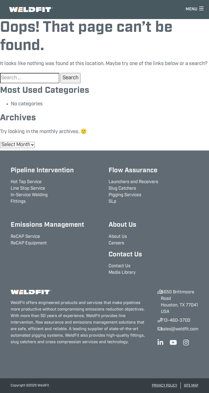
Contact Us (119, 266)
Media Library (122, 273)
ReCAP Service (25, 237)
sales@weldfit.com (179, 329)
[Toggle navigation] (195, 9)
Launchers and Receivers (133, 182)
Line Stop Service (28, 188)
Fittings (18, 201)
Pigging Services (125, 195)
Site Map (191, 385)
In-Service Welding (29, 195)
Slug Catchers (122, 188)
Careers (116, 243)
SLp (112, 201)
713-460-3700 (175, 320)
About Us (118, 237)
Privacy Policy (164, 385)
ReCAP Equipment (29, 243)
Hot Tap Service (26, 182)
